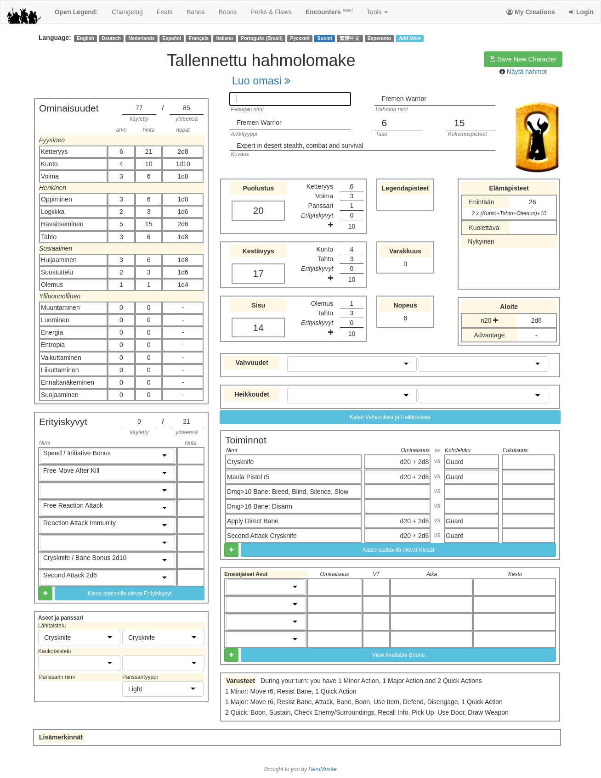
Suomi (325, 38)
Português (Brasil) (262, 38)
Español (171, 38)
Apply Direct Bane (252, 521)
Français (199, 38)
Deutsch (111, 38)
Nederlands (142, 38)
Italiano (224, 38)
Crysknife (240, 461)
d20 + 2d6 (414, 477)
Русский (300, 38)
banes (196, 12)
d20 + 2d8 (414, 461)
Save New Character (523, 59)
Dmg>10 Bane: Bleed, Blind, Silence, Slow (287, 491)
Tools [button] (377, 12)
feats (165, 12)
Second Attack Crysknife (262, 535)
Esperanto (379, 38)
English (85, 38)
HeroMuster (322, 769)
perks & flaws (270, 12)
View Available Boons (398, 655)
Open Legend (76, 12)
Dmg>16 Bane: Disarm (259, 506)
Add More (410, 38)
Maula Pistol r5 (248, 477)
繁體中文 (350, 38)
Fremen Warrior (403, 98)
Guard (455, 461)
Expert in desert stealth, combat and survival (300, 145)
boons (228, 12)
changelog (127, 12)
